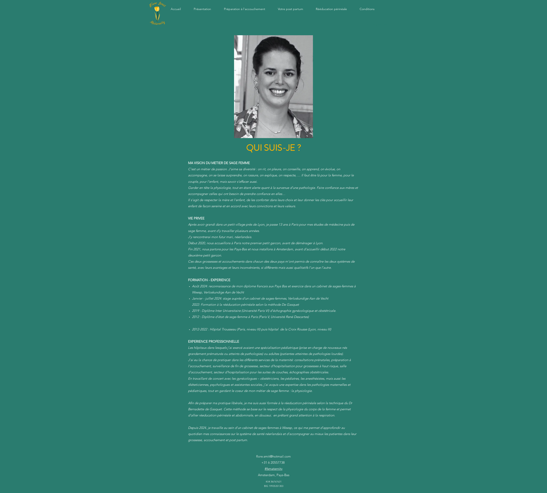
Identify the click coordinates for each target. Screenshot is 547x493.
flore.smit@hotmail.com (273, 456)
